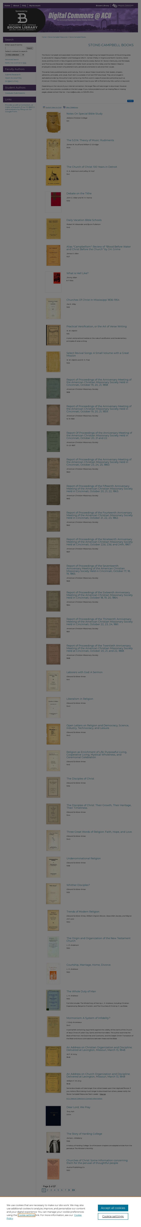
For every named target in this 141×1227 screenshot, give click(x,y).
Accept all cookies (113, 1208)
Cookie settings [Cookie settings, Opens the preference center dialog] (113, 1216)
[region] (70, 1212)
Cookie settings (26, 1215)
